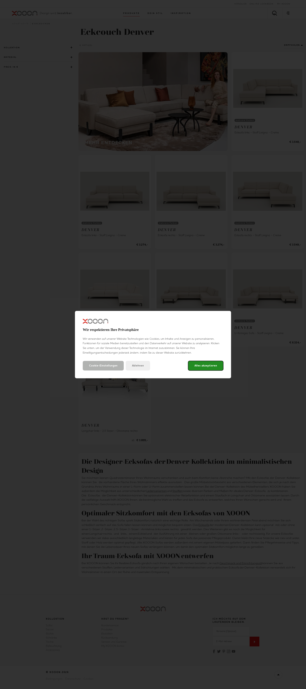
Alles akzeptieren (205, 365)
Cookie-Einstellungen (103, 365)
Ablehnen (138, 365)
